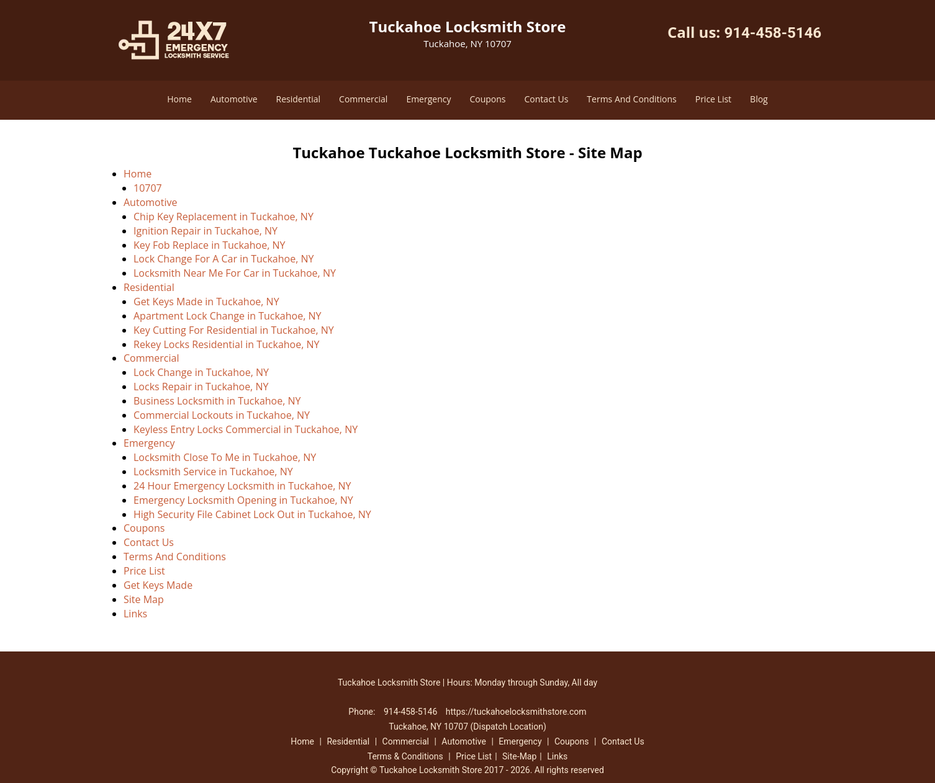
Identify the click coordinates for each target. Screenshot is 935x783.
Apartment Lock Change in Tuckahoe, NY (227, 316)
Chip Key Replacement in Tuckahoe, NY (223, 216)
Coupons (487, 99)
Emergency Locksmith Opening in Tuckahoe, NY (243, 500)
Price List (713, 99)
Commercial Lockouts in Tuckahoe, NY (221, 415)
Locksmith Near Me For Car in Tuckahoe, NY (234, 273)
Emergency (428, 99)
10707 (147, 188)
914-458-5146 (772, 33)
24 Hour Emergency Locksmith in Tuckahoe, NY (242, 486)
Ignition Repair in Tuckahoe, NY (205, 231)
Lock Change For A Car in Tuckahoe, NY (223, 259)
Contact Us (547, 99)
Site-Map (519, 756)
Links (135, 613)
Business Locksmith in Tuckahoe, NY (217, 401)
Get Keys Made (158, 585)
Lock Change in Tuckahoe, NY (201, 372)
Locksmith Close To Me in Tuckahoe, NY (224, 457)
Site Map (144, 599)
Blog (759, 99)
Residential (298, 99)
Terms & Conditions (405, 756)
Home (179, 99)
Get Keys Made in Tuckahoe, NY (206, 301)
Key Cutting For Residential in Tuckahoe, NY (233, 330)
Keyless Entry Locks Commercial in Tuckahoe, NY (245, 429)
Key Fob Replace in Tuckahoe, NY (209, 245)
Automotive (234, 99)
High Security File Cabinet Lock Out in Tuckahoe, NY (252, 514)
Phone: (362, 712)
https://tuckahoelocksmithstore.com (516, 712)
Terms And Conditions (631, 99)
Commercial (363, 99)
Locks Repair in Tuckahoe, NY (200, 386)
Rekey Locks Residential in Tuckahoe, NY (226, 344)
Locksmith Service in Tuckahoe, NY (213, 471)
